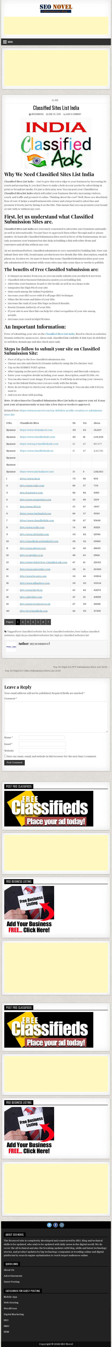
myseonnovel (38, 114)
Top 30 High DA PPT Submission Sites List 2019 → (81, 667)
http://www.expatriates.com (35, 499)
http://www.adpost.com (33, 548)
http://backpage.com (31, 492)
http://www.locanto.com (33, 576)
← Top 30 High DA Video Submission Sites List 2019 (31, 670)
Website (9, 750)
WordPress (10, 1308)
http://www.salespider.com (35, 569)
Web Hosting (11, 1302)
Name (8, 737)
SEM (6, 1331)
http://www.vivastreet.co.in (35, 604)
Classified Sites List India (56, 107)
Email (8, 744)
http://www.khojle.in (31, 590)
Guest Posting (12, 1281)
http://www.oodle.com (32, 527)
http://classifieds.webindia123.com (39, 541)
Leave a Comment (73, 114)
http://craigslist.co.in (31, 555)
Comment (10, 698)
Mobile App (10, 1297)
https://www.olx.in (30, 478)
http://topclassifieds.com (34, 611)
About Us (9, 1270)
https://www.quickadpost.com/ (37, 471)
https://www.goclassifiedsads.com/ (39, 444)
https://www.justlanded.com (35, 513)
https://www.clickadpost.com (36, 430)
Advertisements (13, 1276)
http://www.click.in (30, 506)
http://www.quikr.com (32, 485)
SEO (56, 100)
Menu (10, 42)
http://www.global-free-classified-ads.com (43, 562)
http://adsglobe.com (31, 597)
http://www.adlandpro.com (35, 583)
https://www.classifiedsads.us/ (37, 450)
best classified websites (60, 631)
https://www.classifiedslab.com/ (37, 437)
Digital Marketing (14, 1314)
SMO (6, 1326)
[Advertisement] (56, 26)
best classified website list (31, 631)
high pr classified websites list (71, 635)
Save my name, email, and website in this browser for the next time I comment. (51, 756)
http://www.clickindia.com (34, 534)
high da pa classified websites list (34, 635)
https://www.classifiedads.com (37, 520)
